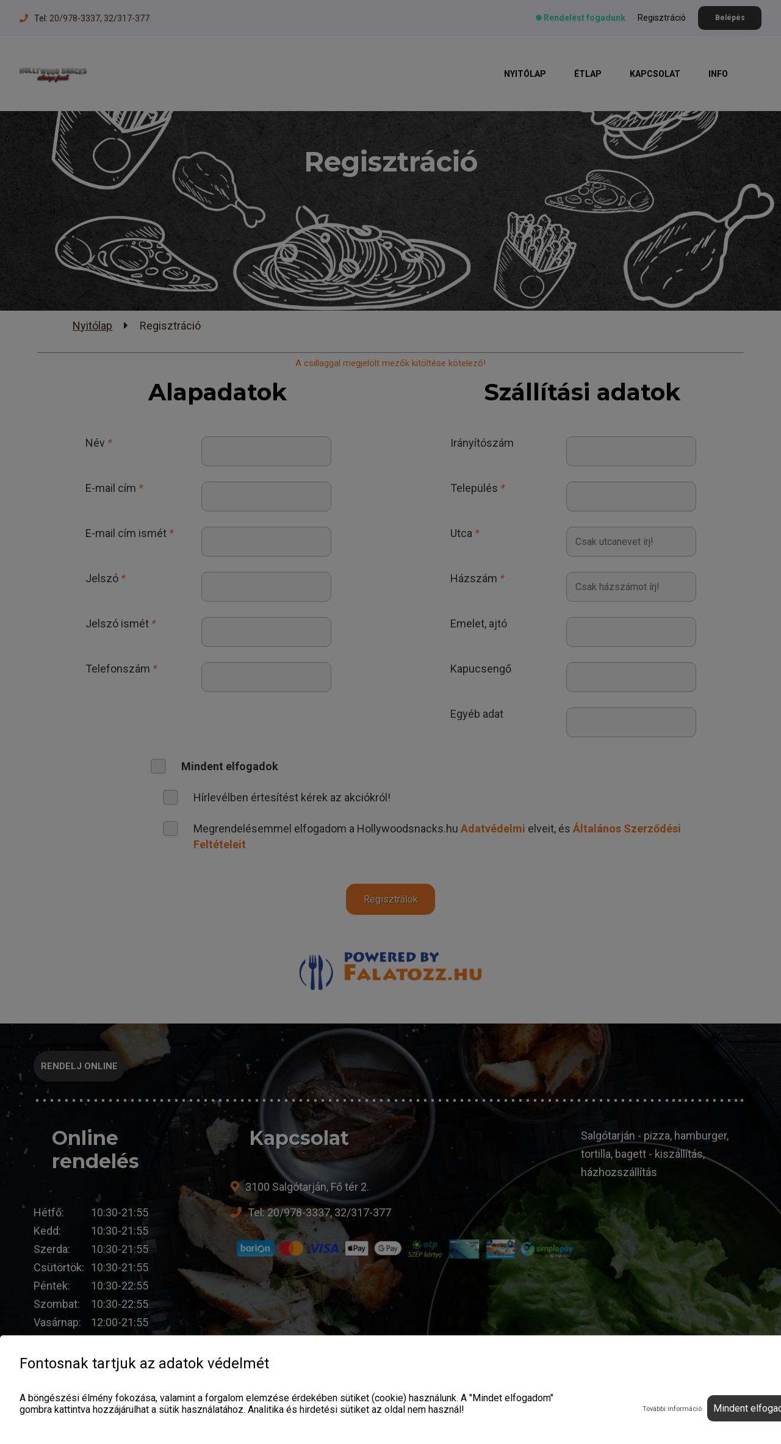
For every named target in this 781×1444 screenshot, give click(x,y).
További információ (672, 1409)
